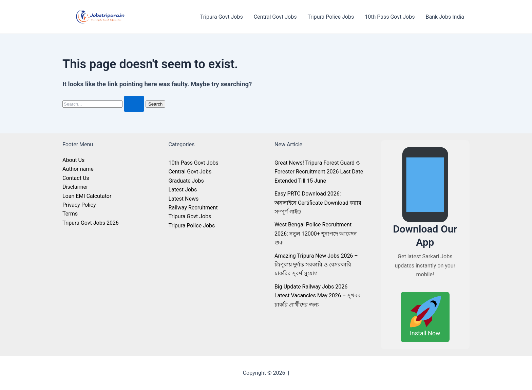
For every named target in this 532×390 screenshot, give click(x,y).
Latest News (184, 199)
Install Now (425, 316)
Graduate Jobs (186, 181)
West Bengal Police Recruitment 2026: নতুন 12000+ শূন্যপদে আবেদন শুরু (315, 233)
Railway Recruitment (193, 207)
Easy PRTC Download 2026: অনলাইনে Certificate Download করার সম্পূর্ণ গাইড (317, 202)
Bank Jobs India (444, 17)
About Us (73, 160)
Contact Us (75, 178)
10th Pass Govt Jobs (390, 17)
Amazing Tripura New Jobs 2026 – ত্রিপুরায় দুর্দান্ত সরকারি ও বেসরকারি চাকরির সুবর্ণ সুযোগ (316, 265)
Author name (78, 169)
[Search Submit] (134, 104)
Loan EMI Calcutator (86, 196)
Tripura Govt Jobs (221, 17)
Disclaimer (75, 187)
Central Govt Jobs (275, 17)
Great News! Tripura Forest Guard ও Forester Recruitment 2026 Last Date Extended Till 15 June (318, 172)
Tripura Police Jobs (330, 17)
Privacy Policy (79, 205)
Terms (70, 213)
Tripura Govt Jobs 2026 (90, 223)
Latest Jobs (183, 189)
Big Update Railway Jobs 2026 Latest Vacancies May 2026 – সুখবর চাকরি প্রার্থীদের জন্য (317, 295)
